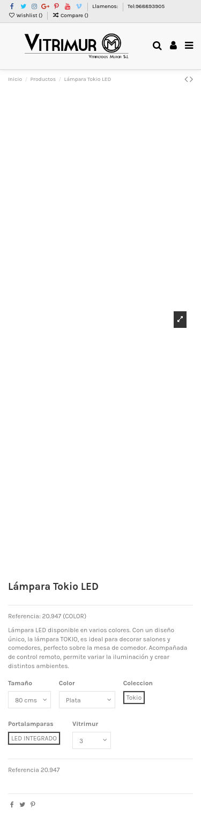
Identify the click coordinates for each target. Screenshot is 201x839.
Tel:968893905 (146, 6)
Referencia (23, 770)
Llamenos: (105, 6)
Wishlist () (26, 15)
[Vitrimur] (91, 740)
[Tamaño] (29, 699)
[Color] (87, 699)
